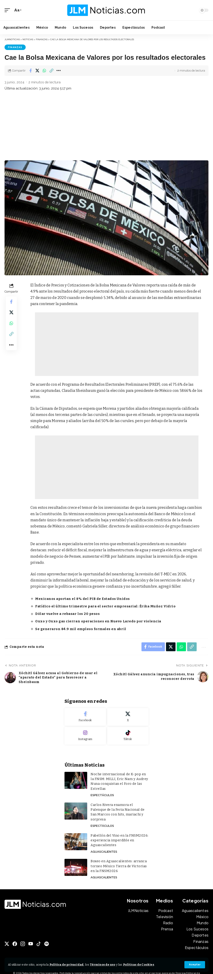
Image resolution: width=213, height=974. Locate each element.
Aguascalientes (104, 844)
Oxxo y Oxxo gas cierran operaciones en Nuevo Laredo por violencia (98, 620)
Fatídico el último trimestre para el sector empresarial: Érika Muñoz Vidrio (104, 606)
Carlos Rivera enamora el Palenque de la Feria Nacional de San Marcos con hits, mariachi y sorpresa (119, 808)
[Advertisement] (106, 126)
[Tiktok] (128, 734)
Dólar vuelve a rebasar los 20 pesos (67, 613)
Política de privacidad (67, 964)
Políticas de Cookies (141, 964)
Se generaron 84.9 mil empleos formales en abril (80, 628)
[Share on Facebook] (30, 70)
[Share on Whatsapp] (44, 70)
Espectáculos (102, 793)
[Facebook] (85, 716)
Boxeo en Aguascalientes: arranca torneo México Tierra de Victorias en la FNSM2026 (118, 859)
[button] (194, 964)
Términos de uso (104, 964)
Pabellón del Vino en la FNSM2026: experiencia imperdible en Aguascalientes (118, 833)
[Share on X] (37, 70)
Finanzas (15, 47)
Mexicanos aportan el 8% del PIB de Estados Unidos (82, 598)
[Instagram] (85, 734)
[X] (128, 716)
